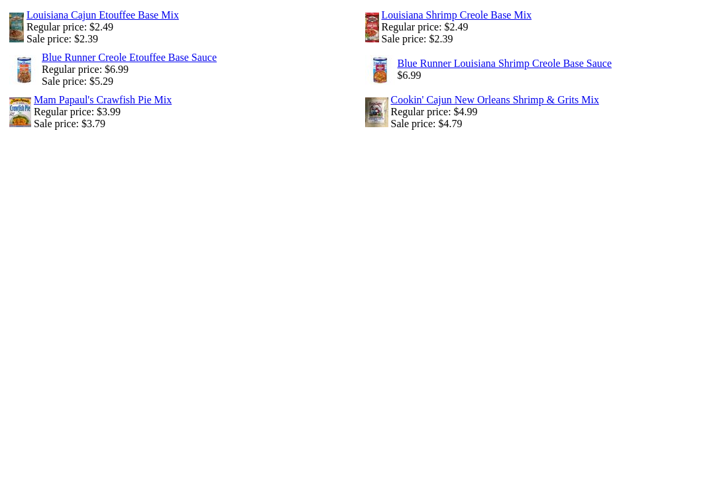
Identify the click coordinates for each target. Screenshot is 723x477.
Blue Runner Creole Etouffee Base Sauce (129, 57)
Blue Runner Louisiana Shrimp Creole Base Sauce (505, 63)
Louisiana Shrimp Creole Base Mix (457, 15)
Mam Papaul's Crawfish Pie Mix (103, 99)
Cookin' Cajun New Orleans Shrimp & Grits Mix (495, 99)
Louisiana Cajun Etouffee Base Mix (103, 15)
